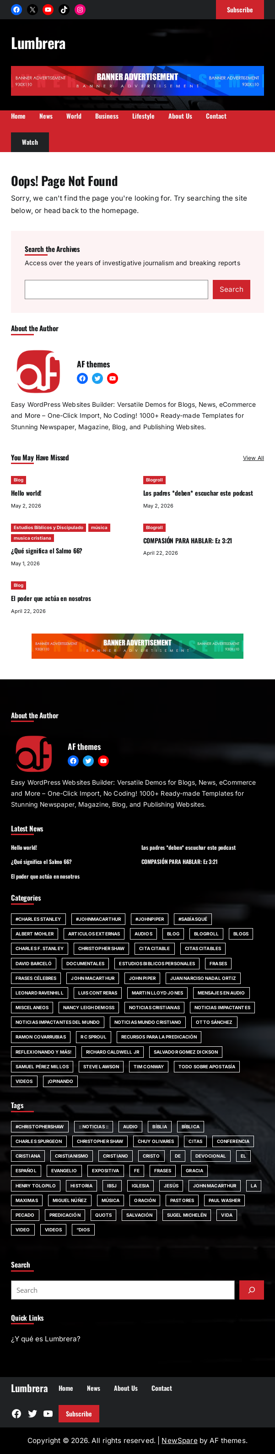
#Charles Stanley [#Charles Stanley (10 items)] (38, 919)
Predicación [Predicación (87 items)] (65, 1215)
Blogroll (154, 479)
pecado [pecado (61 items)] (25, 1215)
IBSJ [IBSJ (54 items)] (112, 1185)
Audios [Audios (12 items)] (143, 933)
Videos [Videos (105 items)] (53, 1229)
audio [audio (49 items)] (130, 1126)
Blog (18, 479)
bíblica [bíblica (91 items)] (191, 1126)
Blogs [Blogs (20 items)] (241, 933)
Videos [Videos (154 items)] (24, 1081)
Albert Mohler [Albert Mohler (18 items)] (35, 933)
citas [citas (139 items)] (195, 1141)
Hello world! (26, 492)
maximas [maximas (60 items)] (27, 1200)
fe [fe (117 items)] (137, 1170)
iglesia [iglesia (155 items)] (141, 1185)
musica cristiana (32, 537)
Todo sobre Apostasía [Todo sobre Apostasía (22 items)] (206, 1066)
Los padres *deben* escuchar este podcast (198, 492)
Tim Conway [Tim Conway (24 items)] (149, 1066)
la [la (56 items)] (254, 1185)
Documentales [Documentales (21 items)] (85, 963)
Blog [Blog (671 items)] (173, 933)
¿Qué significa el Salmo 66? (46, 550)
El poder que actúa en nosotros (51, 598)
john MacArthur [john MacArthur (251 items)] (214, 1185)
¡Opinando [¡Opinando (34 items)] (61, 1081)
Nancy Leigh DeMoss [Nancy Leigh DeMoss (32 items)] (88, 1007)
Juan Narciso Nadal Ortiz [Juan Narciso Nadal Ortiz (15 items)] (203, 978)
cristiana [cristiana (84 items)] (28, 1156)
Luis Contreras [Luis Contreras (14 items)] (97, 992)
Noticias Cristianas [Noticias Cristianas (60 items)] (154, 1007)
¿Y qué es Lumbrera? (46, 1338)
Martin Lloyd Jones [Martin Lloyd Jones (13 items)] (157, 992)
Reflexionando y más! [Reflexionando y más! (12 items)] (43, 1052)
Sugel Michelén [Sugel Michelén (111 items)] (186, 1215)
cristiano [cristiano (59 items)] (115, 1156)
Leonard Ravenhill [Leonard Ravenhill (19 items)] (40, 992)
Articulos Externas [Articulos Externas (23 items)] (94, 933)
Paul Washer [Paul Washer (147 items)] (224, 1200)
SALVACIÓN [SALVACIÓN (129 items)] (139, 1215)
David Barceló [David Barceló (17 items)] (34, 963)
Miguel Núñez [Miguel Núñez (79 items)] (70, 1200)
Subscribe (79, 1413)
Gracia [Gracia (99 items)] (194, 1170)
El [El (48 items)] (243, 1156)
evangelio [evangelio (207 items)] (64, 1170)
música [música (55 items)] (111, 1200)
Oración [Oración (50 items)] (145, 1200)
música (99, 527)
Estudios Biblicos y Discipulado (48, 527)
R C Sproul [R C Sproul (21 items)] (94, 1036)
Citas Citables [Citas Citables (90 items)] (203, 948)
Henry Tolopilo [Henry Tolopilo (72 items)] (36, 1185)
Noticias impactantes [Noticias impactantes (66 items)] (222, 1007)
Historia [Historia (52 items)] (81, 1185)
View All (253, 457)
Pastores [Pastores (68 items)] (182, 1200)
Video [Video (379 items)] (23, 1229)
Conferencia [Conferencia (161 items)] (233, 1141)
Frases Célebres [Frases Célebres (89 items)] (36, 978)
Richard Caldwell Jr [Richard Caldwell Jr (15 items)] (112, 1052)
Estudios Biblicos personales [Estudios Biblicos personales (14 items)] (157, 963)
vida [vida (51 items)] (226, 1215)
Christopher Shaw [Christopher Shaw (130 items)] (100, 1141)
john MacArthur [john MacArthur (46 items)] (92, 978)
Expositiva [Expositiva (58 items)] (105, 1170)
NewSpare (179, 1440)
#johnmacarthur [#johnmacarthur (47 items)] (98, 919)
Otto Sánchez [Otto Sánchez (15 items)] (214, 1022)
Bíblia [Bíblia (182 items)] (159, 1126)
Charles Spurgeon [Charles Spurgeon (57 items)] (39, 1141)
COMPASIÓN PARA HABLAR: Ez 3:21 (187, 540)
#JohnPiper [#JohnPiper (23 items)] (149, 919)
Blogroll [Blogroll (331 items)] (206, 933)
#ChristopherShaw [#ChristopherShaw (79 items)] (40, 1126)
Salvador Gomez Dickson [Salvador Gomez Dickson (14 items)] (186, 1052)
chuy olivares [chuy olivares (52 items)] (156, 1141)
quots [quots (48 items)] (103, 1215)
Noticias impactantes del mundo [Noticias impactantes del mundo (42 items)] (58, 1022)
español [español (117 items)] (26, 1170)
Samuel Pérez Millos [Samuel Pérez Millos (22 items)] (42, 1066)
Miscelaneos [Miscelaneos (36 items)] (32, 1007)
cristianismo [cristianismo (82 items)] (71, 1156)
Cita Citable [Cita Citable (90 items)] (154, 948)
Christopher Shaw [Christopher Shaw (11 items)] (101, 948)
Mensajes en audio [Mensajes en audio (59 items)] (221, 992)
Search (231, 289)
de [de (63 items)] (178, 1156)
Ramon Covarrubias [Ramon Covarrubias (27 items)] (41, 1036)
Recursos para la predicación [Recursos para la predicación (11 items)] (159, 1036)
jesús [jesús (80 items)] (171, 1185)
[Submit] (251, 1290)
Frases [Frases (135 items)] (163, 1170)
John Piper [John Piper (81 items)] (142, 978)
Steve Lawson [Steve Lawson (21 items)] (101, 1066)
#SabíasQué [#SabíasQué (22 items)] (192, 919)
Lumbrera (38, 42)
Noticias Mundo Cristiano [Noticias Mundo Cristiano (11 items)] (147, 1022)
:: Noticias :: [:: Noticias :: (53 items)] (93, 1126)
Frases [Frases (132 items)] (218, 963)
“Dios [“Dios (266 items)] (83, 1229)
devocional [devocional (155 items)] (210, 1156)
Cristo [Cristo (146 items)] (151, 1156)
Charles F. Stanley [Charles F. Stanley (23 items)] (40, 948)
